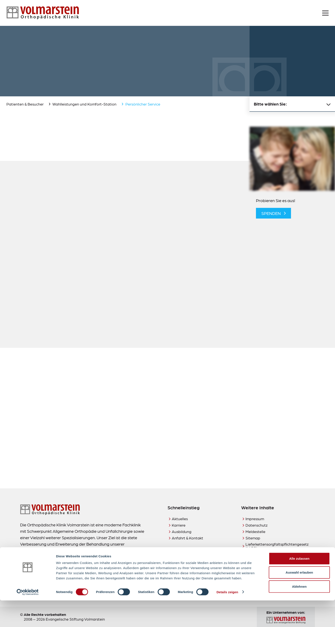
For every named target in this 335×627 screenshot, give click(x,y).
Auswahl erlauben (299, 599)
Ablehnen (299, 613)
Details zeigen (227, 618)
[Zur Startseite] (42, 12)
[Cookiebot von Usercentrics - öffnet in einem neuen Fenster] (27, 618)
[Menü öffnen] (325, 13)
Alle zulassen (299, 585)
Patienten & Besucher (25, 104)
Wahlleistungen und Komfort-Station (84, 104)
